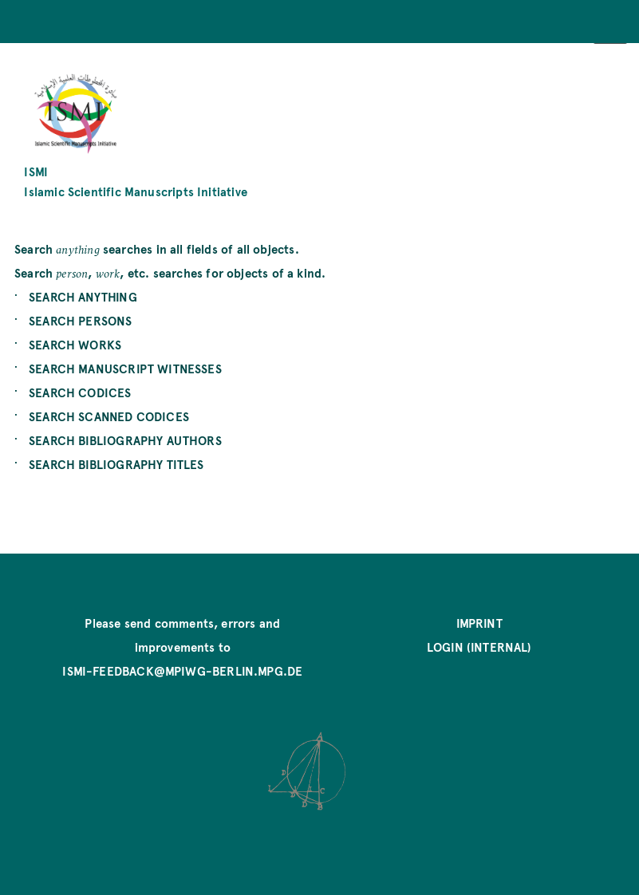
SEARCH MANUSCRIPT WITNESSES (125, 368)
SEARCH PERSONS (80, 320)
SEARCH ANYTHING (83, 296)
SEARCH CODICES (80, 392)
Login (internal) (479, 646)
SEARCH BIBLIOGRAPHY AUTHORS (125, 440)
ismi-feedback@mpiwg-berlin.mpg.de (182, 670)
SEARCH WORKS (75, 344)
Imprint (479, 622)
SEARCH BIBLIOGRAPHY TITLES (116, 463)
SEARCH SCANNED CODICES (109, 416)
